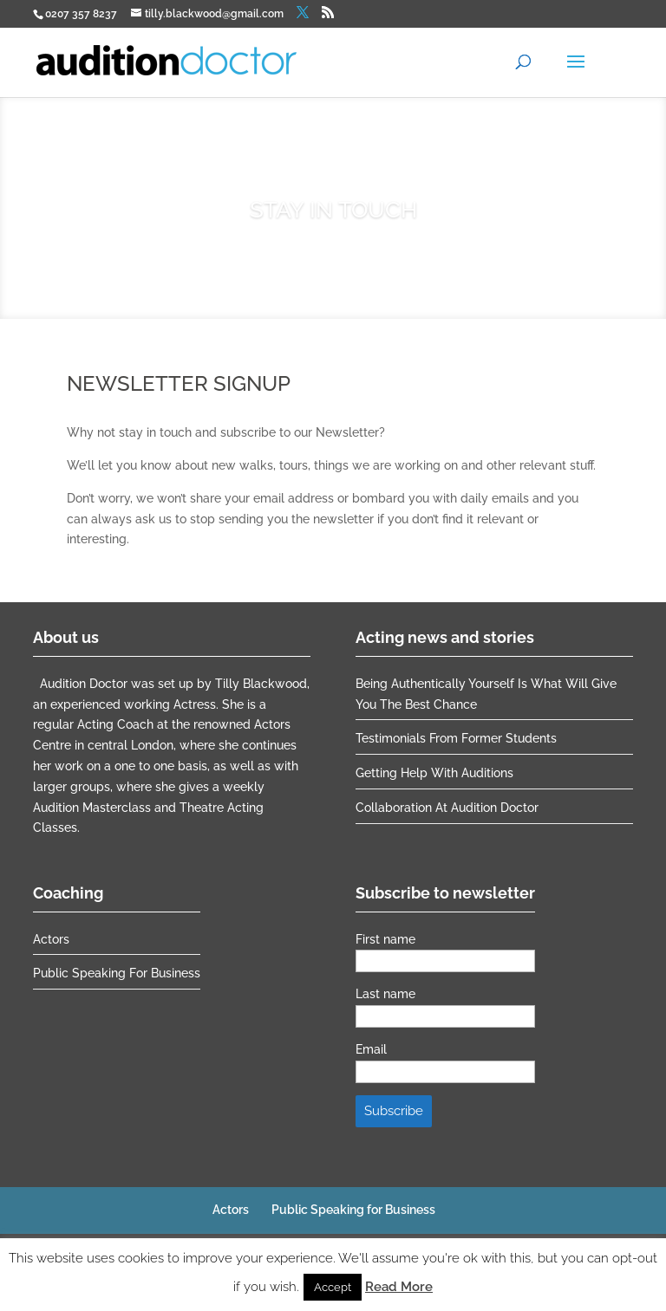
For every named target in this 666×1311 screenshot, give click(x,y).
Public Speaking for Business (116, 973)
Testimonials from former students (456, 738)
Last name (385, 994)
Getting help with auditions (434, 773)
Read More (399, 1287)
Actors (51, 939)
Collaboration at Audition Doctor (447, 808)
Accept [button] (332, 1287)
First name (385, 939)
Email (371, 1049)
